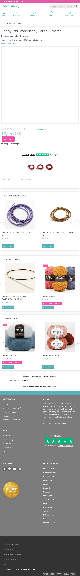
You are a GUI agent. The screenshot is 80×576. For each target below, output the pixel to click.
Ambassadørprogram (11, 420)
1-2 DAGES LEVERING (20, 381)
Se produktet (8, 246)
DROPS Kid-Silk (9, 355)
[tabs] (69, 14)
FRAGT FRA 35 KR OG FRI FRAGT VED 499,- (41, 376)
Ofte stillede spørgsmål (12, 408)
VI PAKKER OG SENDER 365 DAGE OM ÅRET (41, 386)
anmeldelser (23, 129)
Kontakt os (7, 416)
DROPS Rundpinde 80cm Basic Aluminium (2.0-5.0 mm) (16, 297)
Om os (6, 404)
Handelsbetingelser (12, 554)
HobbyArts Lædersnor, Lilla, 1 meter (17, 233)
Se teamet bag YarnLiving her (54, 423)
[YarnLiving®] (10, 6)
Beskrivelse (9, 179)
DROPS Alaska (48, 296)
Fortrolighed (10, 559)
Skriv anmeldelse (42, 129)
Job (5, 564)
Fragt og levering (9, 412)
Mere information (8, 43)
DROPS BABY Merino (51, 355)
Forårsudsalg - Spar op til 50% (12, 1)
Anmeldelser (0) (26, 179)
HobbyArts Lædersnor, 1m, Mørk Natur (58, 233)
